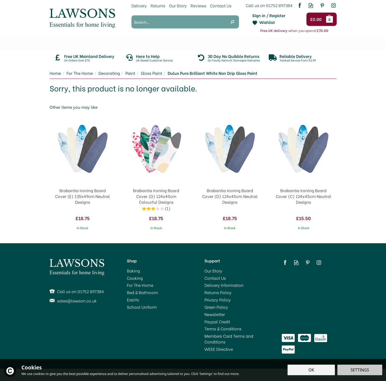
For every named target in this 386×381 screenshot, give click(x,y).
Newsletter (214, 314)
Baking (133, 270)
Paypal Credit (217, 321)
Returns (158, 5)
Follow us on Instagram (333, 5)
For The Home (140, 285)
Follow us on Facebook (299, 5)
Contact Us (215, 278)
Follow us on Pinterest (322, 5)
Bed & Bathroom (142, 292)
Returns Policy (218, 292)
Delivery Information (223, 285)
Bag (330, 19)
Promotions (61, 42)
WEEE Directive (218, 349)
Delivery (139, 5)
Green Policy (216, 307)
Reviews (198, 5)
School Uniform (142, 307)
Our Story (213, 270)
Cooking (135, 278)
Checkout (316, 19)
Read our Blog (311, 5)
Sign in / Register (268, 15)
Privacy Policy (217, 299)
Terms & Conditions (222, 328)
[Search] (178, 21)
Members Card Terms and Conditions (228, 338)
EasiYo (133, 299)
